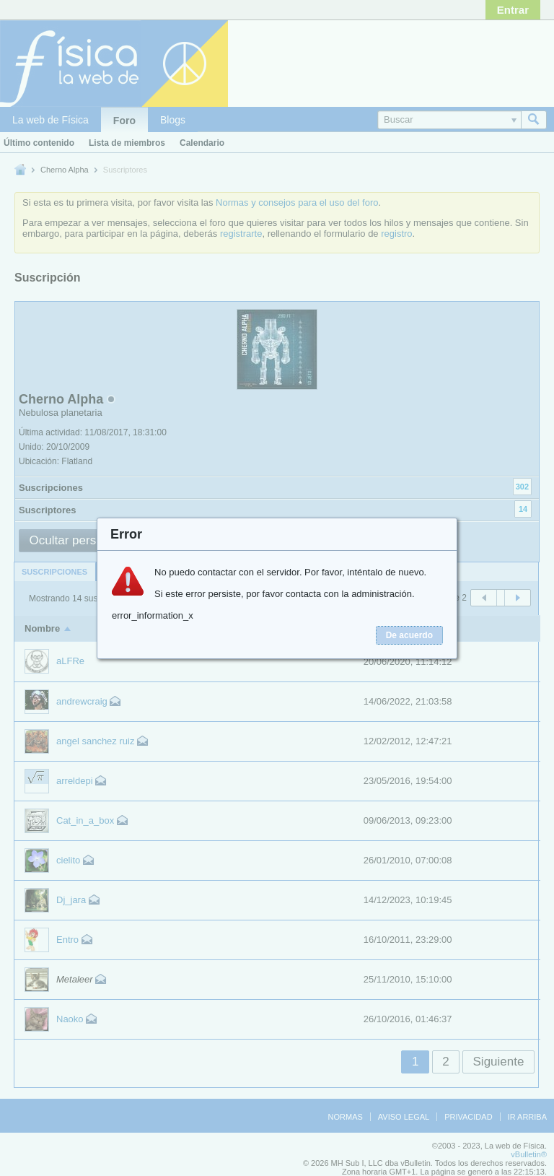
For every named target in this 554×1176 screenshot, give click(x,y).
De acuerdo (409, 635)
